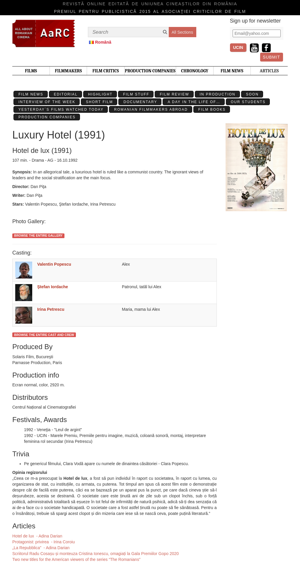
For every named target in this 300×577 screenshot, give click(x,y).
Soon (252, 94)
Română (103, 42)
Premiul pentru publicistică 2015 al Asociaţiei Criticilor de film (150, 11)
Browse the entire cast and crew (44, 335)
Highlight (100, 94)
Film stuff (136, 94)
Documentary (140, 102)
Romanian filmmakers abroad (151, 109)
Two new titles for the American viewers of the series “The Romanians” (76, 559)
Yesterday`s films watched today (60, 109)
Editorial (66, 94)
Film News (30, 94)
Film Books (212, 109)
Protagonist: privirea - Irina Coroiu (43, 542)
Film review (174, 94)
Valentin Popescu (54, 264)
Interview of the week (46, 102)
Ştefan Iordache (52, 286)
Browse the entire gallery (38, 235)
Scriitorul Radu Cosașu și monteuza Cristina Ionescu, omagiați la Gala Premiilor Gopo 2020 (95, 553)
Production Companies (47, 117)
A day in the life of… (194, 102)
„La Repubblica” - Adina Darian (40, 547)
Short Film (99, 102)
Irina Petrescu (50, 309)
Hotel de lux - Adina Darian (37, 536)
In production (218, 94)
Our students (248, 102)
